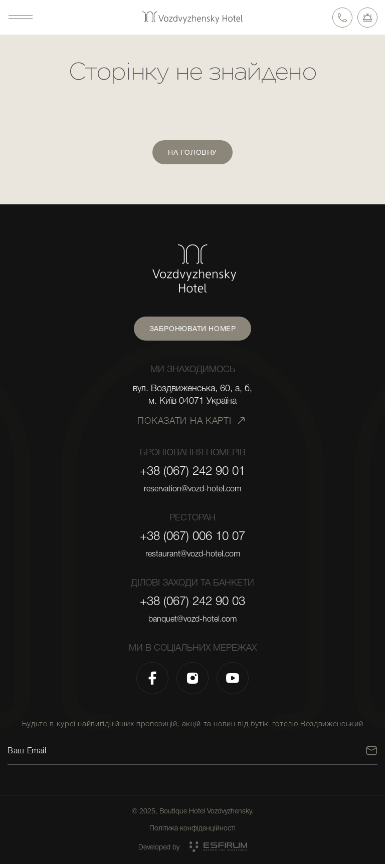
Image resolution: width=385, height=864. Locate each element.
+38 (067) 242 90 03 (192, 601)
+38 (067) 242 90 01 (192, 471)
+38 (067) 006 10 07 (192, 536)
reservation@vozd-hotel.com (192, 489)
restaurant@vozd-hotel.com (192, 554)
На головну (192, 152)
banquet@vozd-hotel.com (192, 619)
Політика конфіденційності (192, 827)
